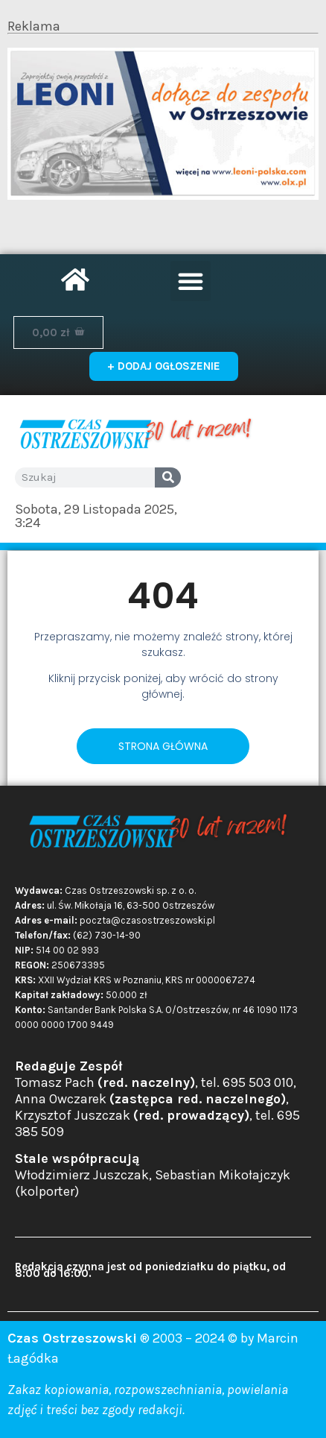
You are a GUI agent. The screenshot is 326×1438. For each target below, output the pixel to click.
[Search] (168, 477)
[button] (190, 281)
